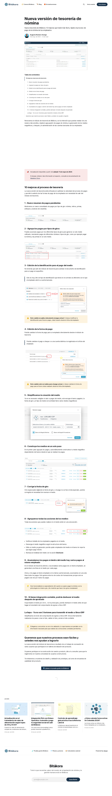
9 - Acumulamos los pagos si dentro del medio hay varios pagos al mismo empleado (49, 106)
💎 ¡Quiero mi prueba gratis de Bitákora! (56, 668)
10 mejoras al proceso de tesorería (36, 78)
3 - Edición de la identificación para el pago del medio (41, 88)
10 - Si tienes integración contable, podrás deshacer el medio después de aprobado (49, 110)
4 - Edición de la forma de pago (35, 91)
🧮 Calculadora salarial (72, 751)
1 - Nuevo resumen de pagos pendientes (38, 82)
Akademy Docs (35, 178)
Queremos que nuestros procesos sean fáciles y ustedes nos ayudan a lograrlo (47, 116)
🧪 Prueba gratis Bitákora (40, 751)
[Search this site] (83, 4)
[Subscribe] (73, 779)
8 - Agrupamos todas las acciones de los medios (40, 103)
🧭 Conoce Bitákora (28, 4)
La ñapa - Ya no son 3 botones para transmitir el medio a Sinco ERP (45, 113)
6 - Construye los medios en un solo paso (38, 97)
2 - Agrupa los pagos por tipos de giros (37, 85)
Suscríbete (102, 4)
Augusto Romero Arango (38, 35)
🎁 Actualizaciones (50, 4)
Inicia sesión (91, 4)
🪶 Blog (39, 4)
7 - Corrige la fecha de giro (34, 100)
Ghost (106, 751)
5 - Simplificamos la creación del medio (37, 94)
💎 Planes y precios (57, 751)
